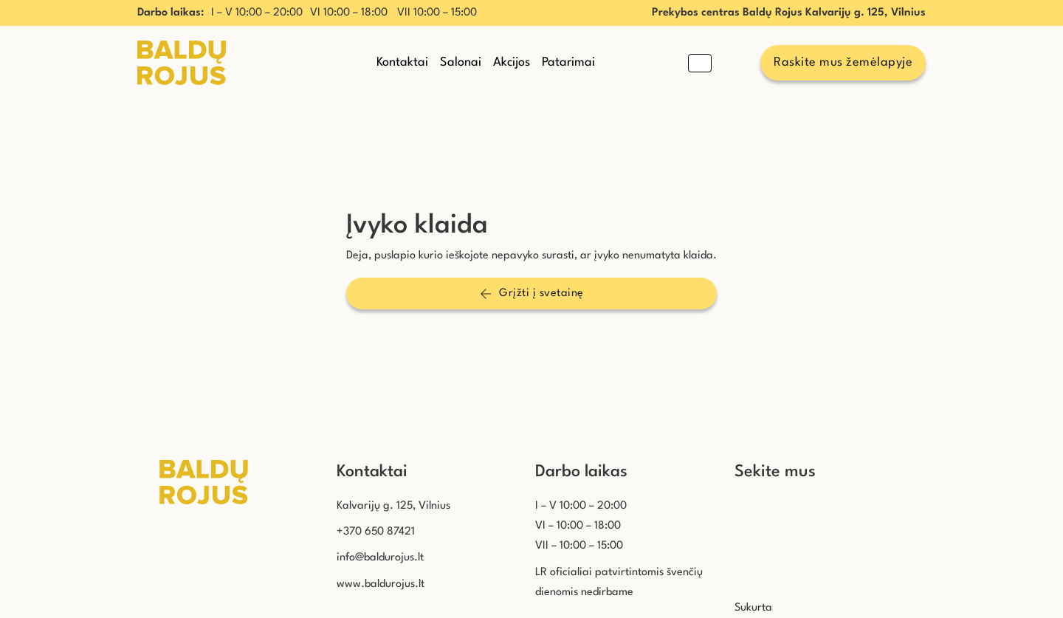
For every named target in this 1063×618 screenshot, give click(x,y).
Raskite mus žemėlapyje (843, 62)
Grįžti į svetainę (532, 294)
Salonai (460, 62)
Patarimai (568, 62)
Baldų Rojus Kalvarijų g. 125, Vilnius (834, 12)
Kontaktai (402, 62)
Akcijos (511, 62)
